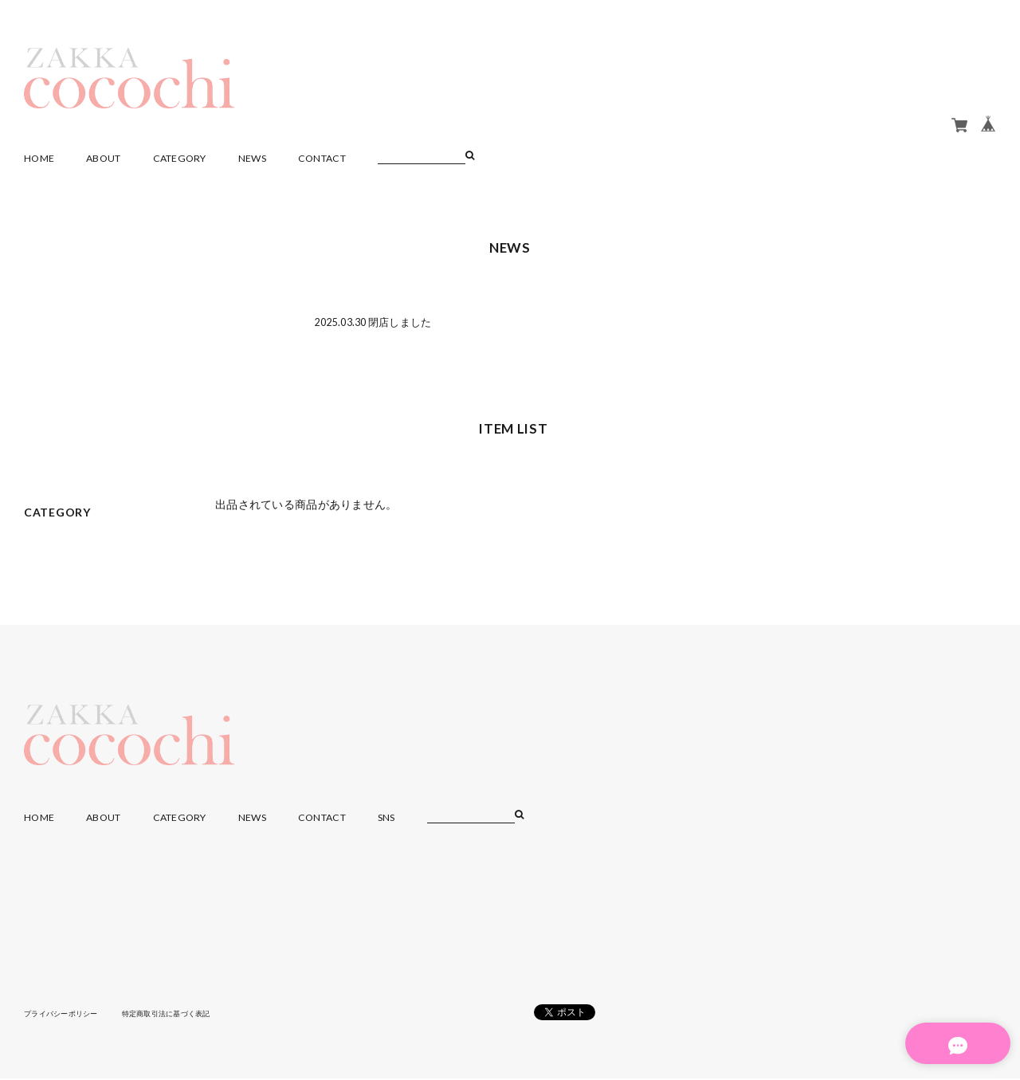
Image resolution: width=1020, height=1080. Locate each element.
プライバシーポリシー (65, 1015)
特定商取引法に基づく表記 (179, 1015)
